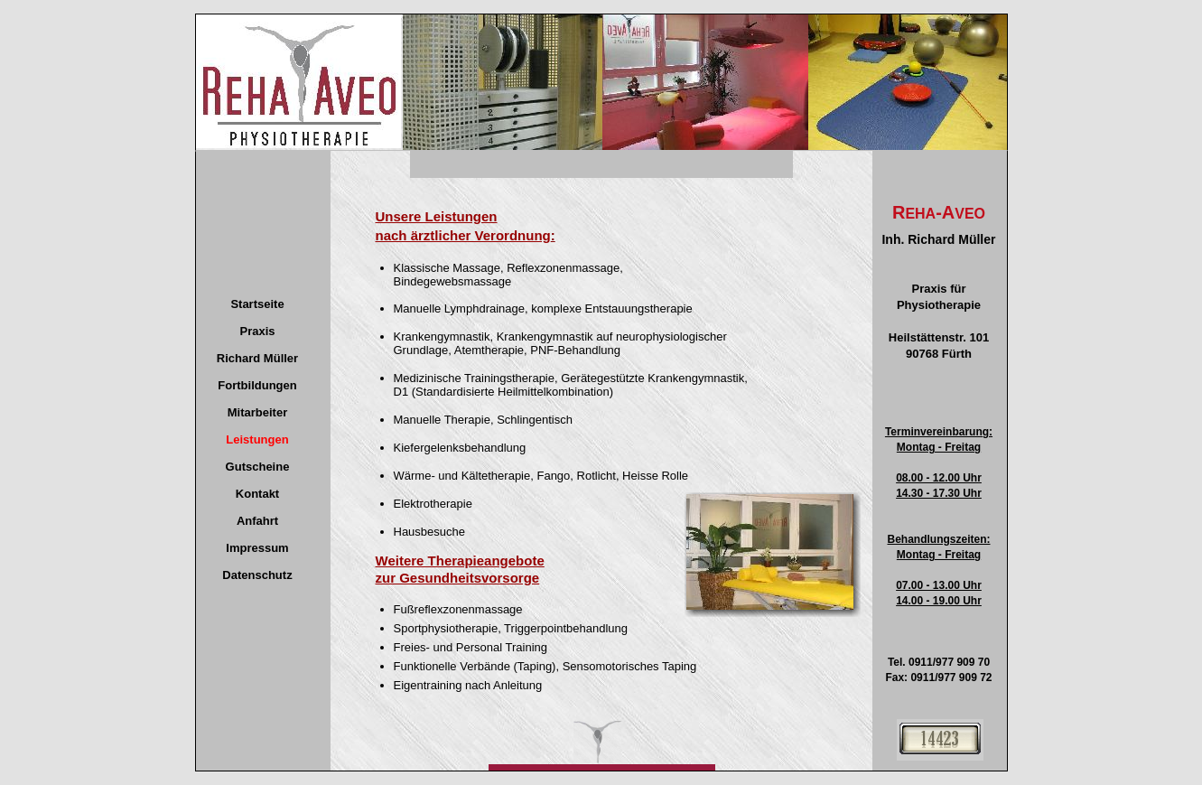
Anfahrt (257, 521)
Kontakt (257, 493)
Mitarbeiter (257, 412)
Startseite (257, 304)
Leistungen (257, 439)
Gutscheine (258, 466)
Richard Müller (257, 358)
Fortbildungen (257, 385)
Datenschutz (257, 575)
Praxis (257, 331)
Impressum (257, 548)
